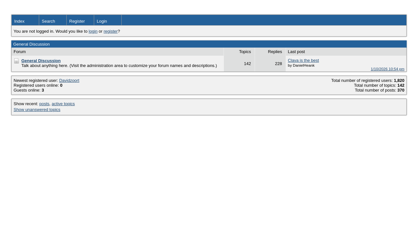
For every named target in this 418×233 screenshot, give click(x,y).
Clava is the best (303, 60)
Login (102, 21)
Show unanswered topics (37, 109)
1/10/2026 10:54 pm (387, 69)
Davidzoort (69, 80)
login (93, 31)
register (110, 31)
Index (19, 21)
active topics (63, 103)
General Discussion (40, 60)
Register (77, 21)
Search (48, 21)
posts (44, 103)
